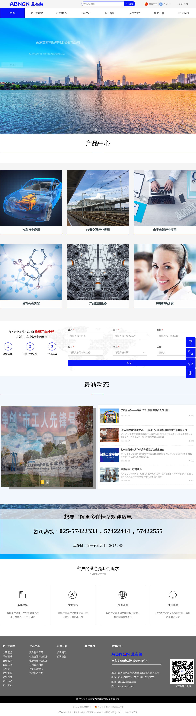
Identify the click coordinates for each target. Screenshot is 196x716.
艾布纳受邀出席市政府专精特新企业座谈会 (142, 449)
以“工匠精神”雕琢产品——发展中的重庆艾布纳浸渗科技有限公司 (154, 430)
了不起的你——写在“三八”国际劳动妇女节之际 (145, 410)
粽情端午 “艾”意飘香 (131, 469)
